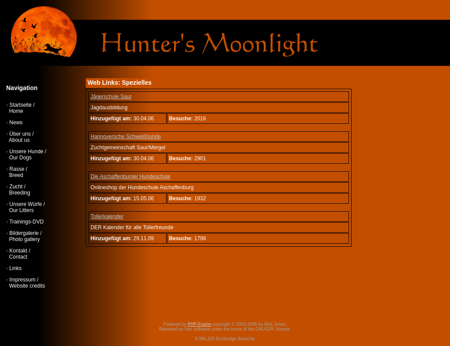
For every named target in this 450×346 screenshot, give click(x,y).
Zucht (15, 187)
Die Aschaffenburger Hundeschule (131, 176)
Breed (16, 175)
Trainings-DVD (26, 222)
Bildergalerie (24, 233)
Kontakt (18, 251)
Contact (18, 257)
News (15, 122)
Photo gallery (24, 239)
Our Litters (21, 210)
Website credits (27, 286)
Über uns (20, 134)
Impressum (22, 280)
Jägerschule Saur (111, 97)
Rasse (16, 169)
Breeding (19, 193)
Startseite (20, 105)
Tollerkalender (107, 216)
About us (19, 140)
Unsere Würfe (25, 204)
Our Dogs (20, 158)
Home (16, 111)
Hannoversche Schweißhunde (126, 136)
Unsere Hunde (26, 151)
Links (15, 268)
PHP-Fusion (199, 324)
